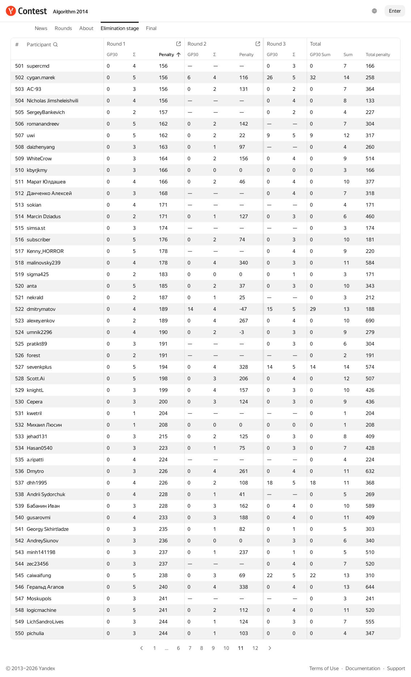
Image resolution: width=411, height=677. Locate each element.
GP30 (116, 55)
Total (319, 43)
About (86, 28)
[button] (42, 44)
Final (151, 28)
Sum (352, 55)
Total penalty (381, 55)
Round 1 (120, 43)
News (41, 28)
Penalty (165, 55)
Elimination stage (120, 28)
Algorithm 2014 (70, 11)
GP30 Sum (324, 55)
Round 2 (195, 43)
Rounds (63, 28)
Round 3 (269, 43)
